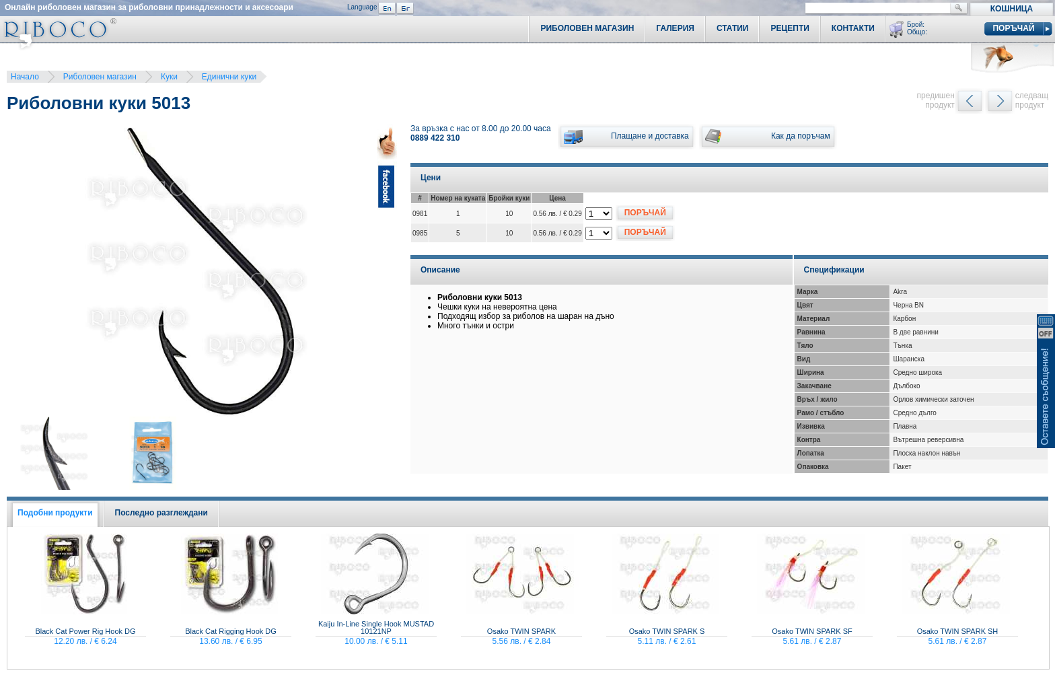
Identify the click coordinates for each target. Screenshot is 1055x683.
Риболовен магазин (100, 76)
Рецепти (789, 28)
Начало (25, 76)
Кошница (1011, 8)
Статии (733, 28)
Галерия (675, 28)
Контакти (853, 28)
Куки (169, 76)
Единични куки (229, 76)
